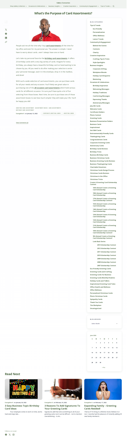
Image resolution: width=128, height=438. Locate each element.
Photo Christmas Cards (98, 296)
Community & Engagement (100, 42)
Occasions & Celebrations (99, 82)
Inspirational (95, 127)
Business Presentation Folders (101, 121)
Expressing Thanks (100, 99)
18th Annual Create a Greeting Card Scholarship (104, 194)
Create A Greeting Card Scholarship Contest (103, 183)
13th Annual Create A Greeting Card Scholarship (104, 216)
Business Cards (95, 124)
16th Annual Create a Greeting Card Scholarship (104, 189)
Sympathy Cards (96, 299)
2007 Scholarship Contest (106, 266)
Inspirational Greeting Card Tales (102, 284)
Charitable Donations (98, 167)
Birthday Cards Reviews (99, 149)
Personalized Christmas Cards (101, 293)
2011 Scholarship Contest (106, 252)
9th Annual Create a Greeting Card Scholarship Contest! (104, 237)
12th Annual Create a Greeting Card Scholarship (104, 221)
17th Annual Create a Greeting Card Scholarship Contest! (104, 200)
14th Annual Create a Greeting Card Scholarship (104, 210)
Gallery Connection (63, 3)
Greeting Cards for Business (100, 275)
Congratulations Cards (98, 140)
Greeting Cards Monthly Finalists (102, 278)
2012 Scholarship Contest (106, 248)
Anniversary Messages (101, 103)
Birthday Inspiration (100, 86)
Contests (96, 49)
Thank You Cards (96, 302)
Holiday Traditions (100, 93)
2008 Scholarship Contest (106, 262)
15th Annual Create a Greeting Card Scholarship (104, 205)
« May (103, 367)
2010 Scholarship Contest (106, 255)
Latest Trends (98, 39)
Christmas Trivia (96, 179)
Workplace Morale (100, 72)
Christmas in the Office (98, 176)
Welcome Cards (96, 109)
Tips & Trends (95, 25)
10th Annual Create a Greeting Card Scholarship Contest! (104, 232)
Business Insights (96, 65)
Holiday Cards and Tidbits (99, 281)
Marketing (97, 79)
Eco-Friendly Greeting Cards (100, 269)
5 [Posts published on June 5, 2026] (112, 343)
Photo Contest (95, 115)
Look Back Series (99, 242)
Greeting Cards (69, 113)
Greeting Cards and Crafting (101, 272)
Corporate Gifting (100, 69)
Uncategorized (95, 308)
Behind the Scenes (100, 46)
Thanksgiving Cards (97, 137)
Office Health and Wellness (100, 287)
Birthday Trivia (95, 152)
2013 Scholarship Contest (106, 245)
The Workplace (95, 305)
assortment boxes (41, 108)
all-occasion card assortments (47, 88)
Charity (96, 52)
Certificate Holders (97, 112)
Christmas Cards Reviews (99, 173)
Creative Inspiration (97, 56)
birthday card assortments (56, 58)
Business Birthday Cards (99, 155)
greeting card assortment (25, 108)
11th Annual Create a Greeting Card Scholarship (104, 226)
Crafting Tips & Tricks (101, 59)
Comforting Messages (101, 96)
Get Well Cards (95, 130)
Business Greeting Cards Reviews (102, 161)
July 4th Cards (95, 106)
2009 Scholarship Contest (106, 259)
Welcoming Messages (101, 89)
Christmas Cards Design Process (102, 170)
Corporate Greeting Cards (52, 113)
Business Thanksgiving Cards (101, 164)
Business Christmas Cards (99, 158)
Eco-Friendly (97, 29)
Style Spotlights (99, 62)
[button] (113, 6)
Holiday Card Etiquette (101, 76)
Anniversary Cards (97, 146)
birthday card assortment (25, 110)
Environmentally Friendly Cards (101, 133)
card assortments (53, 46)
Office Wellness (98, 36)
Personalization (99, 32)
